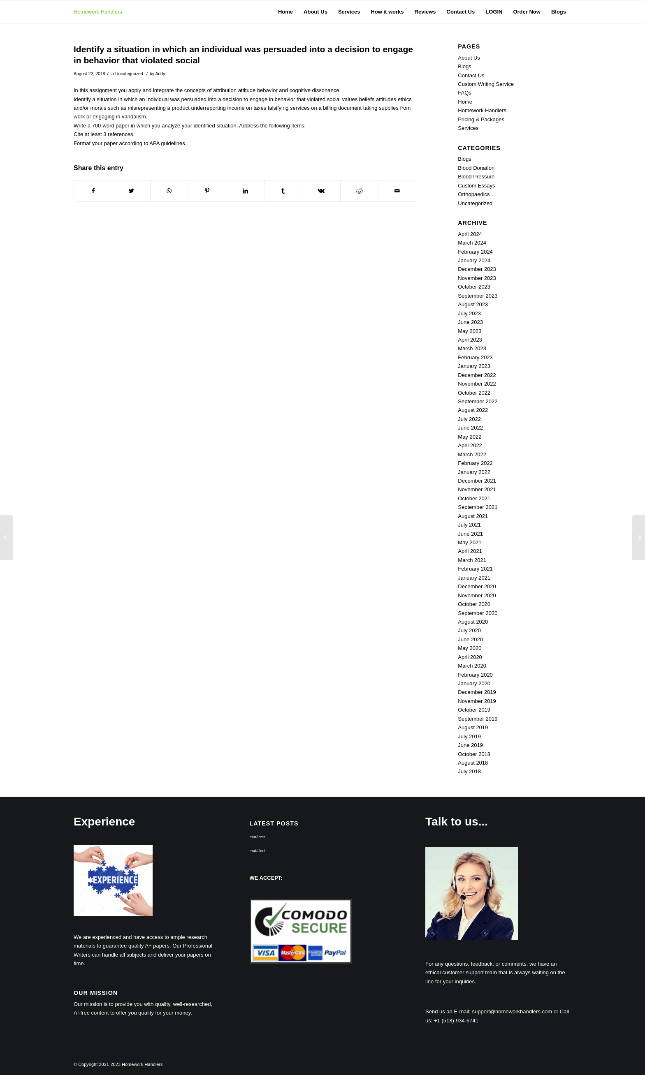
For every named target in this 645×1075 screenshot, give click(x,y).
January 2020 (474, 683)
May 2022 (469, 437)
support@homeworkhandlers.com (512, 1011)
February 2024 (475, 252)
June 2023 (470, 322)
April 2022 (470, 445)
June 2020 (470, 639)
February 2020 (475, 675)
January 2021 (474, 578)
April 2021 (470, 551)
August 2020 (473, 622)
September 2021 (477, 507)
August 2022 (473, 410)
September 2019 (477, 719)
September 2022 (477, 401)
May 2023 (469, 331)
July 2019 (469, 736)
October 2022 (474, 393)
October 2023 (474, 287)
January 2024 (474, 260)
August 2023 (473, 304)
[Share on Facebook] (93, 190)
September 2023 (477, 296)
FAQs (464, 93)
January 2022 (474, 472)
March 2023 (472, 348)
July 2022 (469, 419)
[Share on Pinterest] (207, 190)
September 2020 (477, 613)
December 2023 (477, 269)
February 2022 (475, 463)
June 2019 (470, 745)
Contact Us (471, 75)
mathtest (257, 836)
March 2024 (472, 243)
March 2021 (472, 560)
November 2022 (477, 384)
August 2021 (473, 516)
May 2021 (469, 542)
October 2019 (474, 710)
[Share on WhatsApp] (169, 190)
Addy (160, 73)
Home (465, 102)
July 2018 (469, 771)
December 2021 (477, 481)
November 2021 (477, 489)
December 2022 (477, 375)
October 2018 (474, 754)
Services (468, 128)
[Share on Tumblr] (283, 190)
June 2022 (470, 428)
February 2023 (475, 357)
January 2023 (474, 366)
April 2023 (470, 340)
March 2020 (472, 666)
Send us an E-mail (447, 1011)
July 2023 (469, 313)
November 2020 (477, 595)
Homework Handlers (98, 12)
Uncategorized (129, 73)
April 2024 (470, 234)
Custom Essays (476, 186)
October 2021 (474, 498)
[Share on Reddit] (359, 190)
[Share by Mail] (397, 190)
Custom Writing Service (486, 84)
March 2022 (472, 454)
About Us (469, 58)
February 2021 (475, 569)
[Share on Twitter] (131, 190)
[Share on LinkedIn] (245, 190)
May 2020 (469, 648)
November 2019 (477, 701)
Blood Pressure (476, 176)
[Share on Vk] (321, 190)
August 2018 (473, 763)
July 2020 (469, 630)
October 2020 (474, 604)
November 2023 (477, 278)
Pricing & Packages (481, 119)
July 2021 (469, 525)
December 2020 (477, 586)
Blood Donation (476, 168)
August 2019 (473, 727)
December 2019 (477, 692)
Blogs (464, 66)
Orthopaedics (474, 194)
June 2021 (470, 534)
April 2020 (470, 657)
